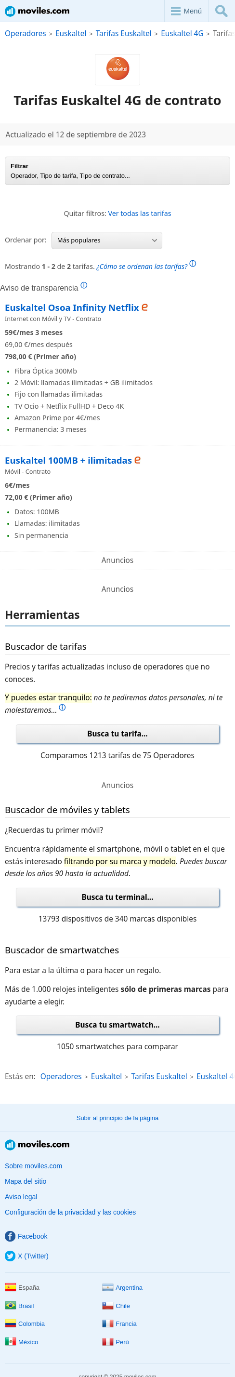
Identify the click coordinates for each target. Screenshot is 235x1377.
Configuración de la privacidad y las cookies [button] (70, 1212)
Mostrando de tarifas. (100, 265)
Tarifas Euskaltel (124, 33)
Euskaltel (70, 33)
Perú (115, 1342)
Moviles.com (37, 11)
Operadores (25, 33)
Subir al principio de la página (118, 1118)
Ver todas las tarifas (139, 213)
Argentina (122, 1287)
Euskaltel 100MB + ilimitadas (68, 460)
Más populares (107, 240)
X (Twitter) (27, 1256)
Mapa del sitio (25, 1181)
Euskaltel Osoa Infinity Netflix (72, 307)
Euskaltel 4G (182, 33)
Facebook (26, 1236)
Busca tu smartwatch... (117, 1025)
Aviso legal (21, 1197)
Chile (116, 1306)
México (21, 1342)
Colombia (25, 1323)
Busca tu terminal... (118, 897)
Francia (119, 1323)
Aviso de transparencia (43, 287)
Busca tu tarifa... (117, 734)
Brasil (19, 1306)
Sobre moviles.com (33, 1166)
